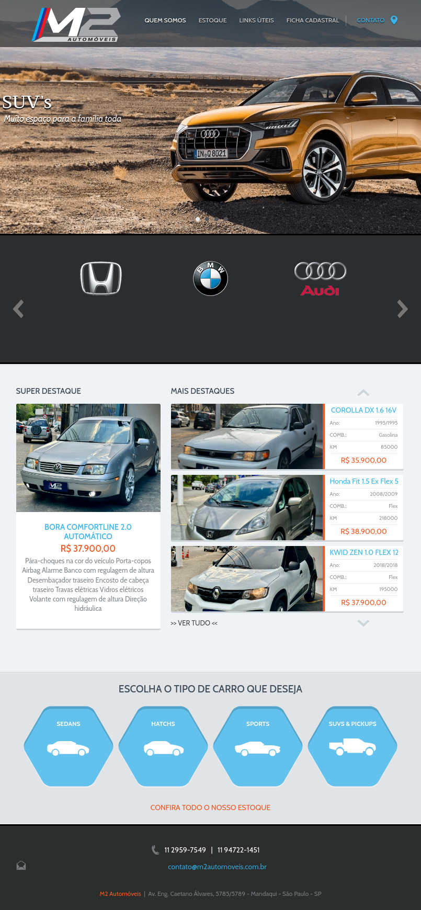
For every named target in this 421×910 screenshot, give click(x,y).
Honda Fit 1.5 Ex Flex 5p (366, 481)
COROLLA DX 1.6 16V (363, 410)
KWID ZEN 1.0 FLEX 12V (367, 552)
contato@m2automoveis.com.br (217, 866)
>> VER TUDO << (194, 623)
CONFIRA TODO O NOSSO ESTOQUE (211, 807)
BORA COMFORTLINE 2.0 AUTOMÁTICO (88, 531)
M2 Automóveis (120, 893)
